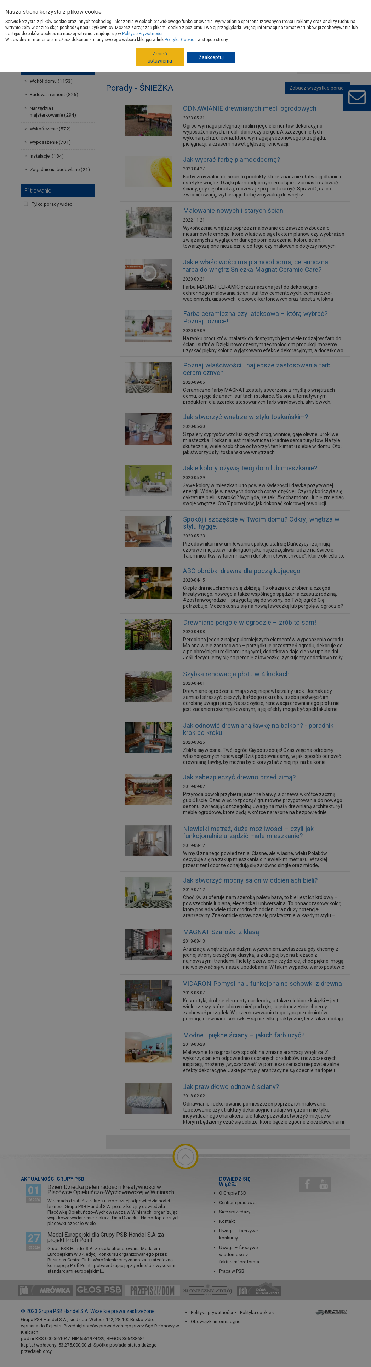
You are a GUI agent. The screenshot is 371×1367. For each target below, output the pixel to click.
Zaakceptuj (211, 57)
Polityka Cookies (180, 39)
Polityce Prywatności (142, 33)
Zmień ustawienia (160, 57)
